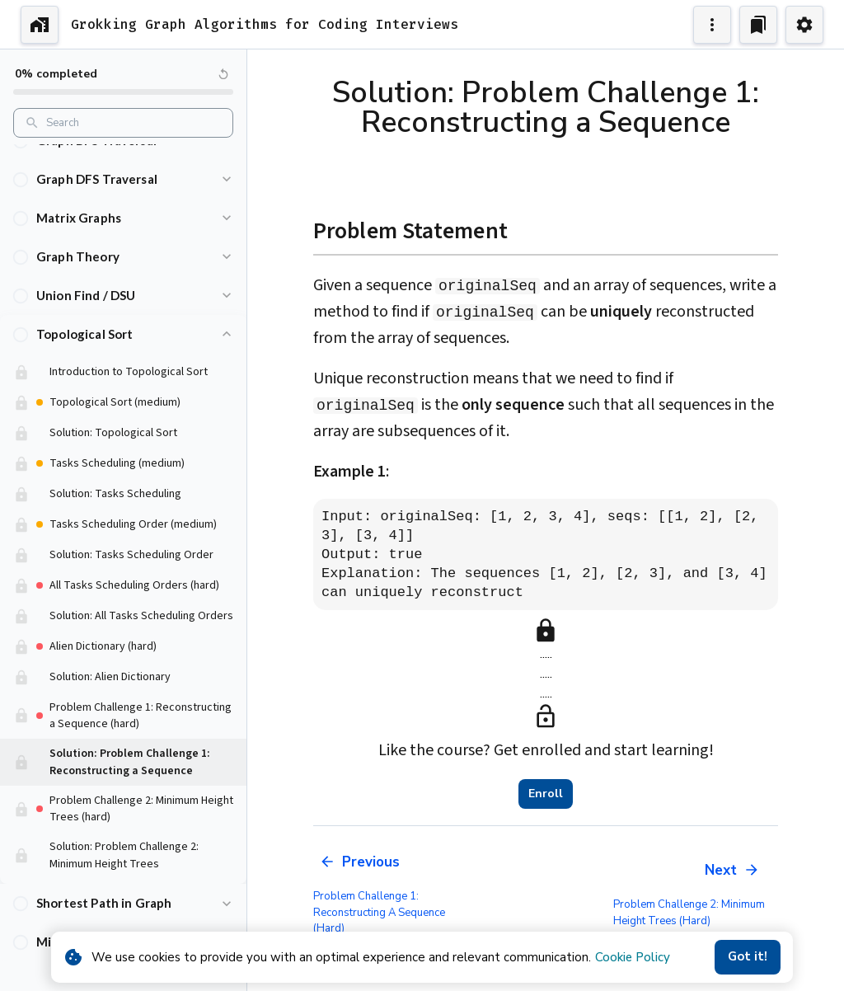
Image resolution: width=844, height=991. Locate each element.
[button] (123, 179)
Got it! (748, 957)
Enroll (545, 794)
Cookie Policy (632, 957)
